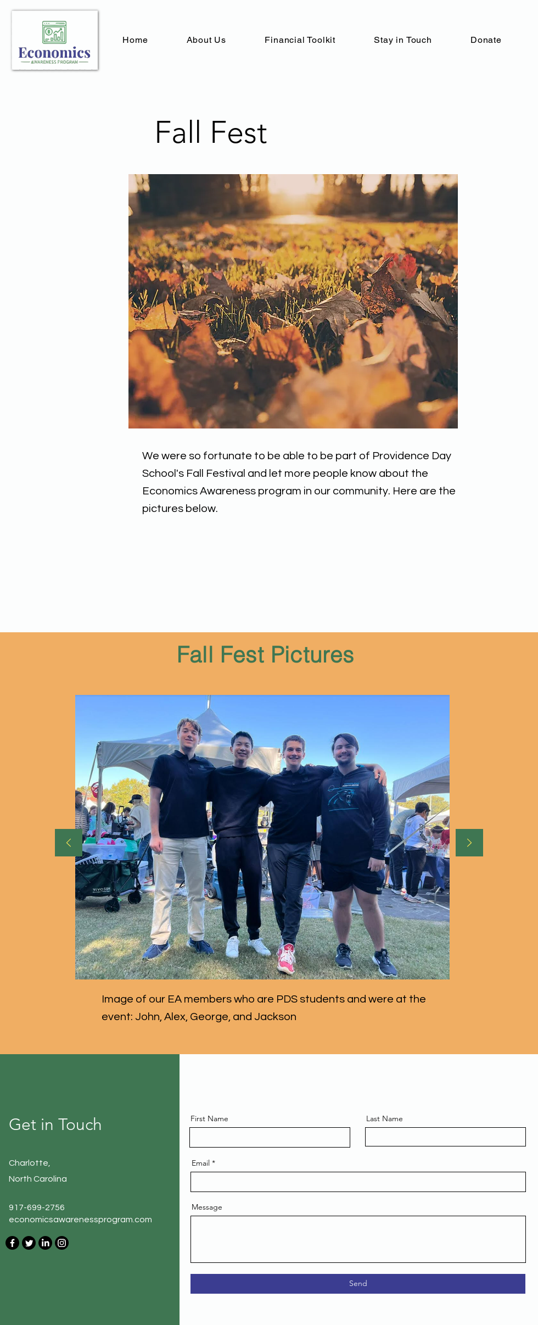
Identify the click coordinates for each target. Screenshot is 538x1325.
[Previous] (68, 843)
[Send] (357, 1284)
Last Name (384, 1118)
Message (207, 1207)
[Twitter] (29, 1243)
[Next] (469, 843)
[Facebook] (12, 1243)
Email (201, 1163)
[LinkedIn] (45, 1243)
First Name (209, 1118)
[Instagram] (62, 1243)
